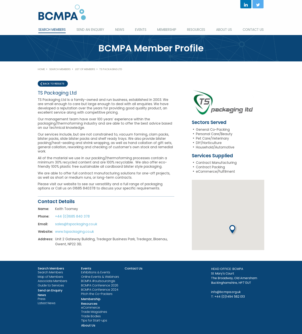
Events (140, 29)
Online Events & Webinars (100, 277)
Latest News (46, 303)
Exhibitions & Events (95, 272)
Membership (166, 29)
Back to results (53, 83)
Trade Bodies (91, 316)
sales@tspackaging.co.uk (76, 224)
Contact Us (253, 29)
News (119, 29)
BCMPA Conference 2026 (99, 285)
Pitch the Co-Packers (96, 294)
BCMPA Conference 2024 (99, 289)
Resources (196, 29)
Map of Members (50, 277)
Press (41, 299)
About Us (224, 29)
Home (41, 69)
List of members (85, 69)
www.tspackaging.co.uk (74, 231)
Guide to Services (51, 285)
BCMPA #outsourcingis (98, 281)
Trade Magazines (94, 312)
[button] (233, 230)
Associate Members (52, 281)
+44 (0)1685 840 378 (72, 216)
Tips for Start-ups (94, 320)
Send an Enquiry (90, 29)
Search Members (52, 29)
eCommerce (90, 307)
